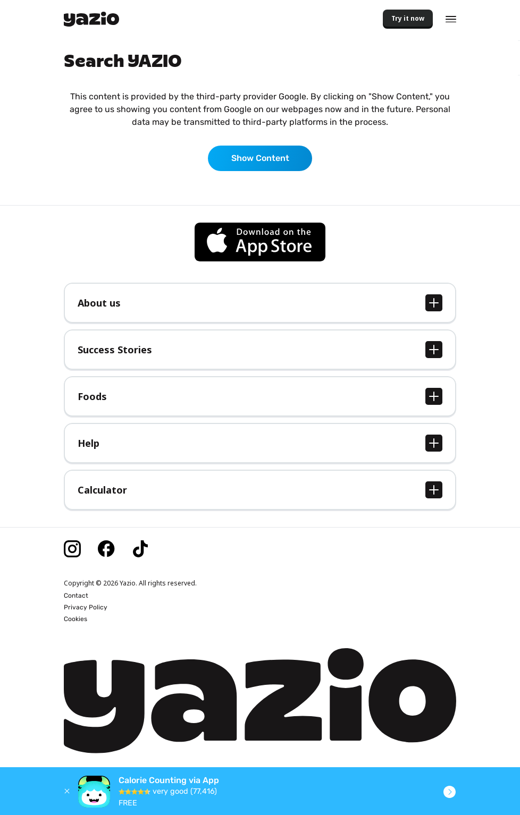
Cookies (75, 619)
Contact (76, 595)
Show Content (260, 158)
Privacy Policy (85, 607)
